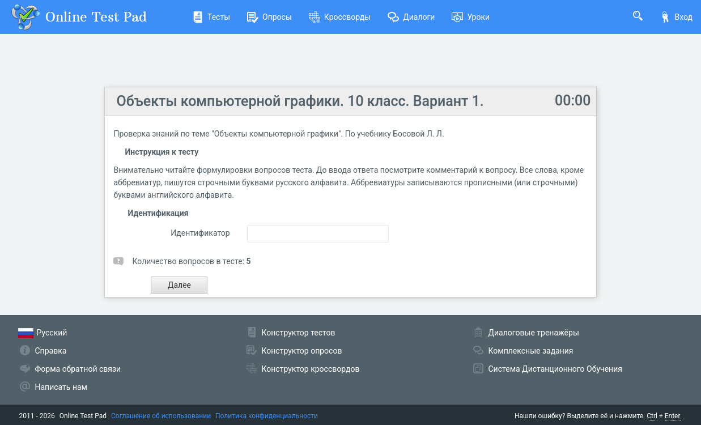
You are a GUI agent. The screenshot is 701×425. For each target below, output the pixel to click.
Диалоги (411, 17)
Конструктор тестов (298, 332)
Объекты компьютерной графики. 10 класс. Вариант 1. (299, 101)
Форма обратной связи (78, 368)
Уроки (471, 17)
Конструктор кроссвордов (311, 368)
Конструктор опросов (302, 350)
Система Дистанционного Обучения (555, 368)
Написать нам (61, 387)
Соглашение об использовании (161, 416)
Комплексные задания (530, 350)
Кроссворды (340, 17)
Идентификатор (200, 232)
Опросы (269, 17)
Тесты (211, 17)
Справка (51, 350)
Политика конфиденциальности (266, 416)
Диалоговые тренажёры (533, 332)
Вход (676, 17)
